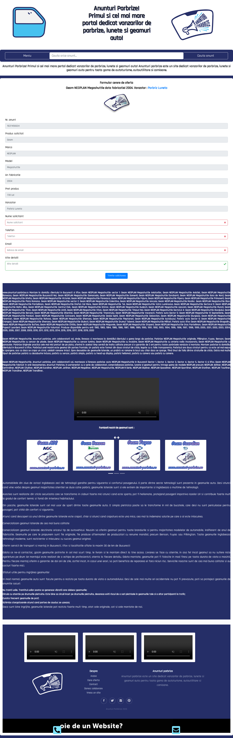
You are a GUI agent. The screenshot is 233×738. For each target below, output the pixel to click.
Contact (93, 684)
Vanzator (10, 202)
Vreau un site (93, 692)
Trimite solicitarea (116, 275)
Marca (8, 147)
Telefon (9, 230)
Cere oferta (93, 680)
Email (8, 244)
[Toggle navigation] (27, 55)
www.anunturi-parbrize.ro (15, 292)
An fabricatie (12, 175)
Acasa (93, 676)
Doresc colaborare (93, 688)
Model (8, 161)
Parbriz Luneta (157, 88)
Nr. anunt (10, 120)
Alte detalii (11, 257)
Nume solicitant (14, 216)
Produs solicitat (14, 133)
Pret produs (12, 189)
